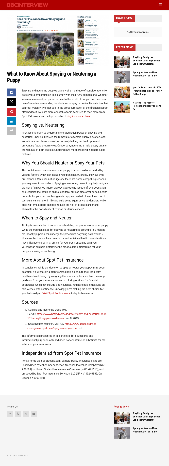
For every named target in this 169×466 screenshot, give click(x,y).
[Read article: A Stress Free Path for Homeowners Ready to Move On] (122, 107)
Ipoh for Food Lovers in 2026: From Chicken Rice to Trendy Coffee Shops (147, 90)
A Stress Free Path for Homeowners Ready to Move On (147, 105)
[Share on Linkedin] (11, 121)
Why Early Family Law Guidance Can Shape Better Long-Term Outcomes (146, 60)
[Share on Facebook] (11, 92)
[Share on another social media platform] (11, 131)
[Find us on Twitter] (18, 414)
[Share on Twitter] (11, 102)
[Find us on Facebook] (10, 414)
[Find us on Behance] (34, 414)
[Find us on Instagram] (26, 414)
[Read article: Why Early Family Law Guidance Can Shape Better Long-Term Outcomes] (122, 62)
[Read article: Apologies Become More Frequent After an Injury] (122, 77)
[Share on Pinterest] (11, 112)
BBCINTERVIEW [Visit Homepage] (27, 5)
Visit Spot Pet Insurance (56, 293)
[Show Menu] (160, 5)
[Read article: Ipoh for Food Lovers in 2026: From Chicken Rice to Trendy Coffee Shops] (122, 92)
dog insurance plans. (79, 116)
